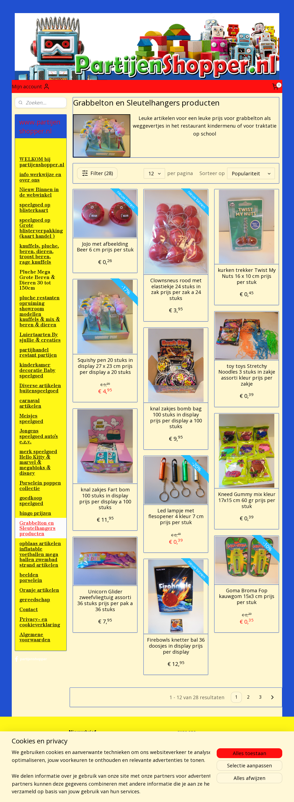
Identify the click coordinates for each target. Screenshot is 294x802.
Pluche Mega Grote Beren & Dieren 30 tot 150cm (37, 279)
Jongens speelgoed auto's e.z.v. (38, 436)
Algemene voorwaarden (34, 636)
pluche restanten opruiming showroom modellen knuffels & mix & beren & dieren (39, 311)
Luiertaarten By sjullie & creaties (40, 337)
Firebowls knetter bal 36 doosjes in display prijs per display (176, 646)
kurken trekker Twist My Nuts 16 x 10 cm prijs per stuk (247, 276)
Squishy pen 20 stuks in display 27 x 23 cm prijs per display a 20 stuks (105, 366)
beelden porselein (30, 577)
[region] (111, 767)
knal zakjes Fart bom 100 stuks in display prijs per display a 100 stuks (105, 498)
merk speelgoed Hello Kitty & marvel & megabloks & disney (38, 461)
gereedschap (34, 599)
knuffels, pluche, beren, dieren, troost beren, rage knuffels (39, 253)
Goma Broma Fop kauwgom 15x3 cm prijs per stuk (246, 596)
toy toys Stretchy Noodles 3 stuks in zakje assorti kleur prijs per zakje (246, 374)
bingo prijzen (35, 512)
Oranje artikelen (39, 589)
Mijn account (31, 86)
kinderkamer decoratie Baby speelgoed (37, 370)
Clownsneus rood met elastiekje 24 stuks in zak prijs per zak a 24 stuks (176, 289)
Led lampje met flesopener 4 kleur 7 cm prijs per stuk (176, 516)
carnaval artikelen (30, 403)
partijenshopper (31, 659)
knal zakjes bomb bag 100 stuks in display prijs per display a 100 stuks (176, 417)
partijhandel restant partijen (38, 352)
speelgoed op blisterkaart (34, 207)
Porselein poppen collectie (40, 485)
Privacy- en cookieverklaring (39, 621)
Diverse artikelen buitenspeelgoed (40, 388)
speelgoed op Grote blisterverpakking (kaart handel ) (41, 227)
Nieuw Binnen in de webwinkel (39, 191)
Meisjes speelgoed (31, 418)
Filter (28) (97, 173)
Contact (28, 608)
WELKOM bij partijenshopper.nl (41, 161)
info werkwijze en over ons (40, 176)
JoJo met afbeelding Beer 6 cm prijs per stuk (105, 247)
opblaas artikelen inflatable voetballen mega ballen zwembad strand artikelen (40, 553)
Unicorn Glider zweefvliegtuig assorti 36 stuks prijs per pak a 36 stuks (105, 600)
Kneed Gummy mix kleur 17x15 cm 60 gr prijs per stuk (246, 500)
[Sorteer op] (251, 173)
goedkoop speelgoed (31, 500)
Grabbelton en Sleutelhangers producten (37, 528)
